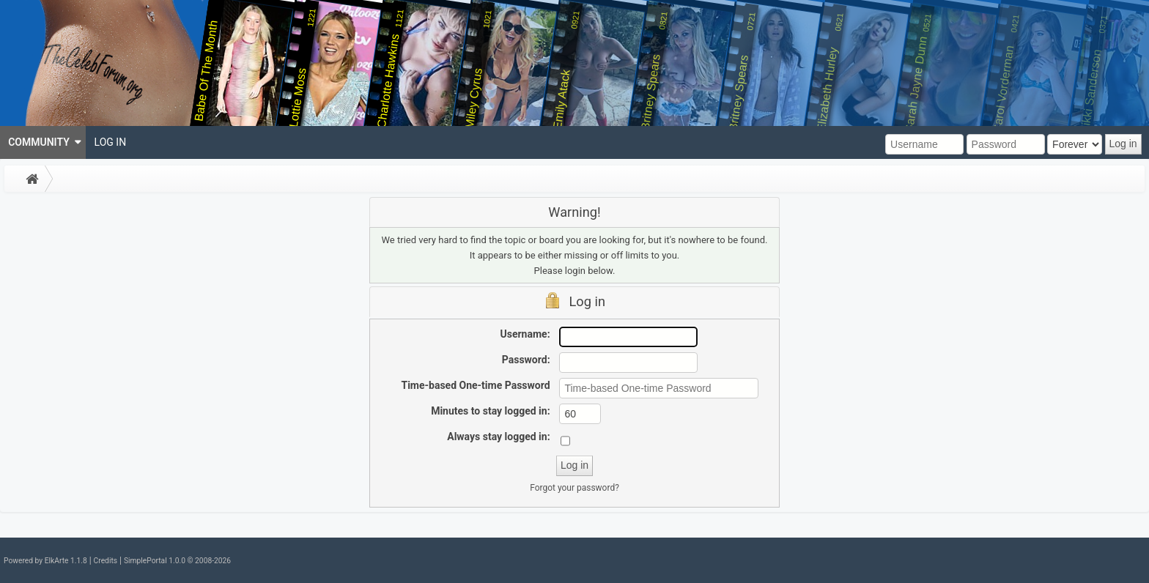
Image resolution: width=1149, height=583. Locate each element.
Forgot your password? (574, 488)
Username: (525, 334)
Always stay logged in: (498, 436)
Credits (105, 560)
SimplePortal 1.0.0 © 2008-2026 (177, 560)
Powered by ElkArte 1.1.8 (45, 560)
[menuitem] (43, 142)
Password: (526, 359)
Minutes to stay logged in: (490, 411)
